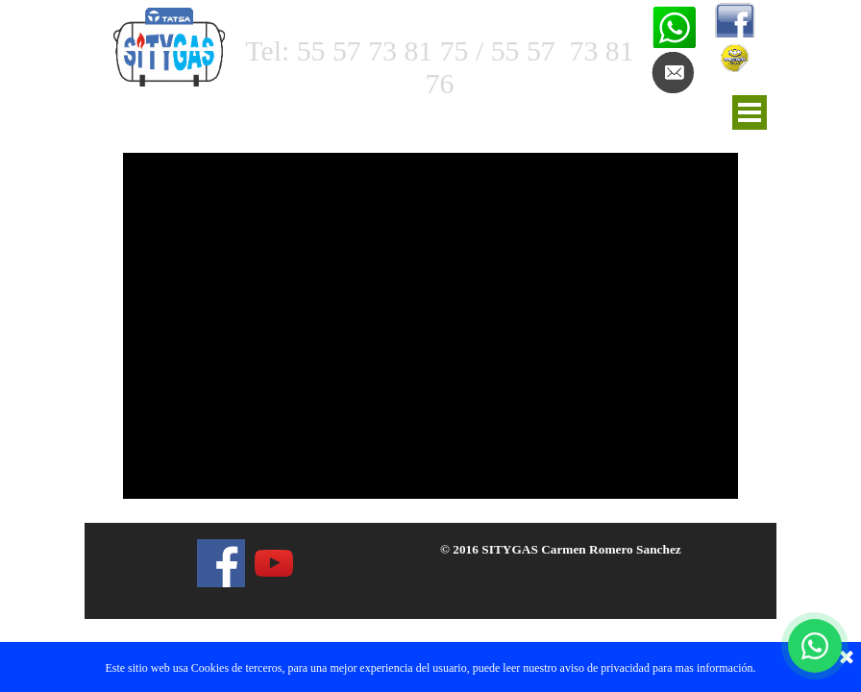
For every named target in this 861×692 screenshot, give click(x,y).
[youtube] (274, 563)
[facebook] (221, 563)
